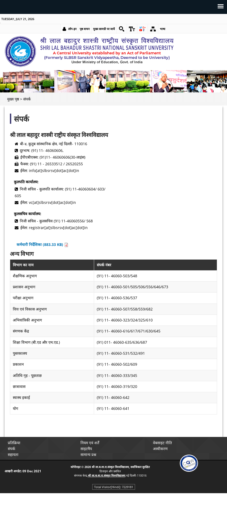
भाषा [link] (162, 29)
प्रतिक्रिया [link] (14, 442)
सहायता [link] (13, 454)
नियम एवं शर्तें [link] (89, 442)
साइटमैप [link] (86, 448)
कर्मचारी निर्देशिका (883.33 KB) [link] (42, 244)
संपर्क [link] (11, 448)
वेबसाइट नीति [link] (162, 442)
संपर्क (21, 119)
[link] (122, 29)
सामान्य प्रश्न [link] (88, 454)
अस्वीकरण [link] (160, 448)
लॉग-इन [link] (72, 29)
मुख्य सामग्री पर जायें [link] (104, 29)
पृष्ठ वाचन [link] (85, 29)
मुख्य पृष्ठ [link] (13, 99)
